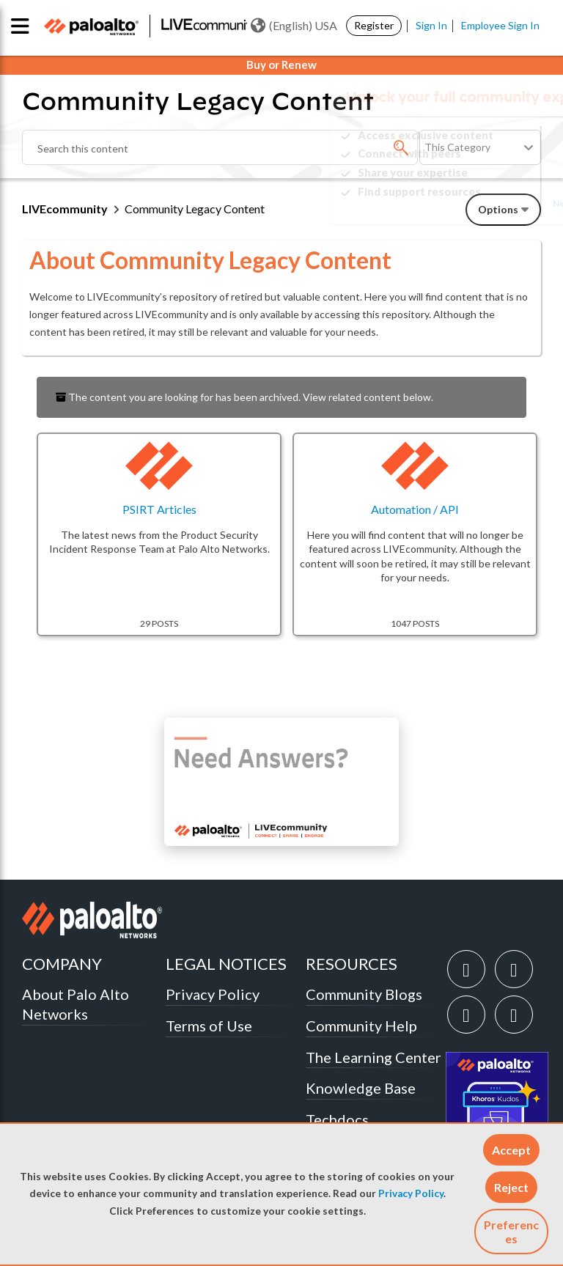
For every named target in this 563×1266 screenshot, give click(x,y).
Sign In (431, 25)
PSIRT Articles (159, 509)
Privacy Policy (411, 1193)
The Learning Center (373, 1057)
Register (374, 25)
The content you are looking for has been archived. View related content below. (244, 397)
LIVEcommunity (65, 209)
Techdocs (337, 1119)
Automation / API (415, 509)
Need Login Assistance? (475, 203)
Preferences (511, 1231)
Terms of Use (209, 1025)
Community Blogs (364, 994)
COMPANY (62, 964)
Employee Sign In (500, 25)
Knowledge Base (361, 1088)
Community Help (361, 1025)
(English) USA (294, 25)
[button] (511, 1150)
